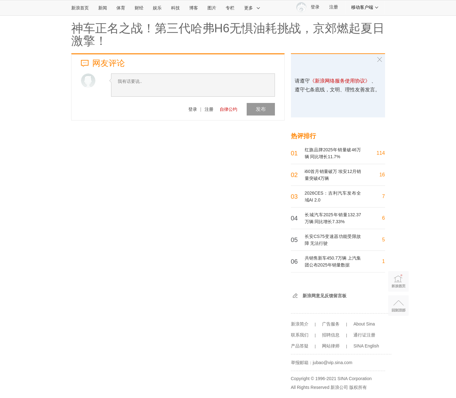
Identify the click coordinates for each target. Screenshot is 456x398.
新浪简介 (299, 323)
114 (381, 153)
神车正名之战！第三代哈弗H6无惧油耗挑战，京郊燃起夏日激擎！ (228, 34)
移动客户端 (365, 7)
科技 (175, 7)
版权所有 (358, 387)
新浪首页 (80, 7)
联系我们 (299, 334)
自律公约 (228, 109)
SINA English (366, 345)
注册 (333, 7)
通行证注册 (364, 334)
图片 (211, 7)
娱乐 (157, 7)
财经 (139, 7)
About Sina (364, 323)
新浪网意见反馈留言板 (324, 295)
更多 (252, 7)
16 (382, 174)
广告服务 (331, 323)
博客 (193, 7)
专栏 (230, 7)
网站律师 (331, 345)
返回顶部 (398, 305)
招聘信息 (331, 334)
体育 (120, 7)
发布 (261, 109)
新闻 (102, 7)
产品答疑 (299, 345)
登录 (192, 109)
